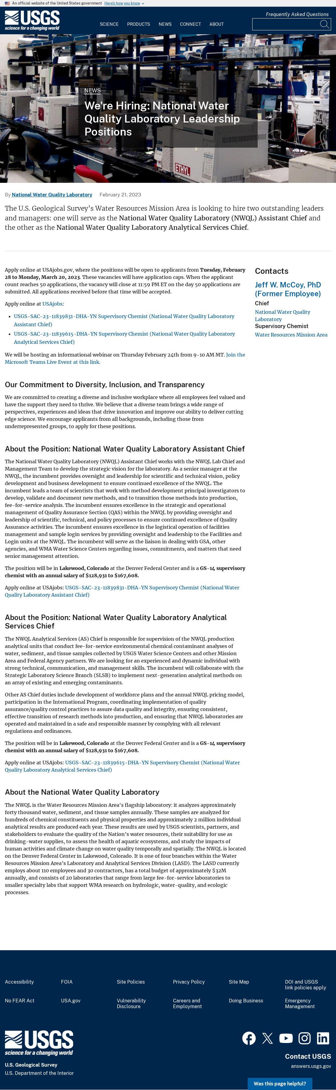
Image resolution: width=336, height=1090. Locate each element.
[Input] (291, 24)
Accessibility (19, 982)
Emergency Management (300, 1003)
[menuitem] (109, 20)
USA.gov (70, 1001)
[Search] (325, 24)
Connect (190, 24)
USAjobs (52, 304)
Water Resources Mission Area (291, 335)
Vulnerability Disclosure (131, 1003)
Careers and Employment (187, 1003)
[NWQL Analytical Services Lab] (168, 108)
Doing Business (246, 1001)
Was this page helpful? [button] (280, 1084)
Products (138, 24)
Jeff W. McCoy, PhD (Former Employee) (288, 289)
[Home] (32, 29)
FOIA (67, 982)
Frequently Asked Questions (297, 14)
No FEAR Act (19, 1001)
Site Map (239, 982)
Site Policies (131, 982)
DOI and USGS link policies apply (305, 985)
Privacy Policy (189, 982)
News (165, 24)
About (216, 24)
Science (109, 24)
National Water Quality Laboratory (52, 195)
